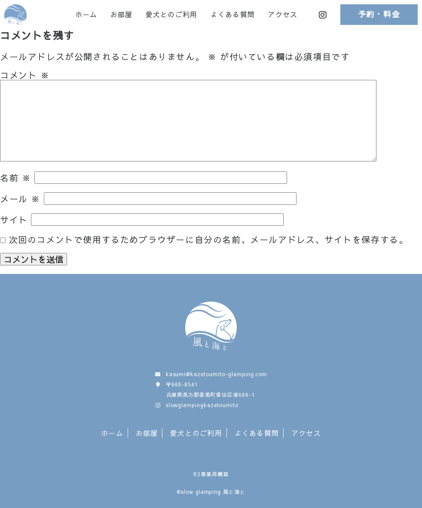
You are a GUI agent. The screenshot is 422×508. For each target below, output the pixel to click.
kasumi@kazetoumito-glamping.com (216, 374)
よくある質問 (233, 14)
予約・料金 (379, 14)
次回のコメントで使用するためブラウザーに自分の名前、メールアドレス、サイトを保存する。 (208, 239)
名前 (15, 177)
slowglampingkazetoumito (202, 405)
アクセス (282, 14)
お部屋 (121, 14)
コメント (25, 75)
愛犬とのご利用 (172, 14)
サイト (14, 219)
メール (20, 198)
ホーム (86, 14)
